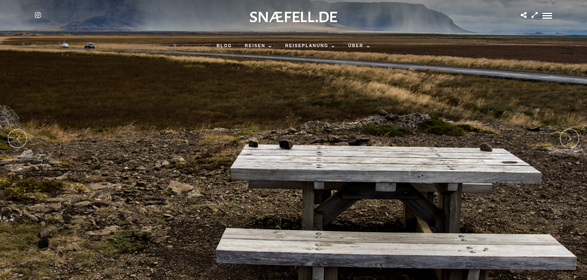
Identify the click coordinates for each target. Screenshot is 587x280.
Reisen (255, 45)
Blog (224, 45)
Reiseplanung (306, 45)
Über (355, 45)
